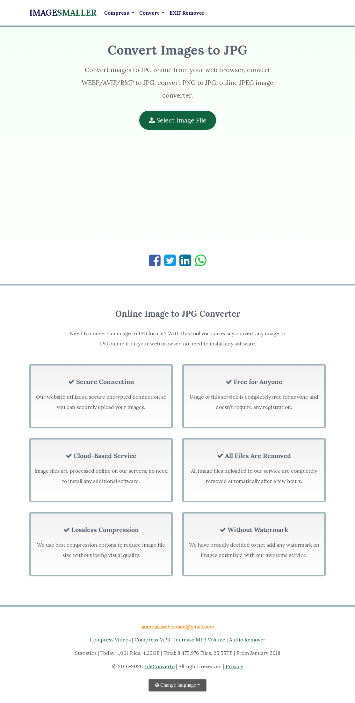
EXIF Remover (187, 13)
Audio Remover (247, 639)
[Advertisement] (177, 196)
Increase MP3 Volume (199, 639)
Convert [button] (150, 13)
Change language (175, 685)
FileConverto (159, 666)
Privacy (234, 666)
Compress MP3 (152, 639)
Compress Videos (110, 639)
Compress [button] (117, 13)
